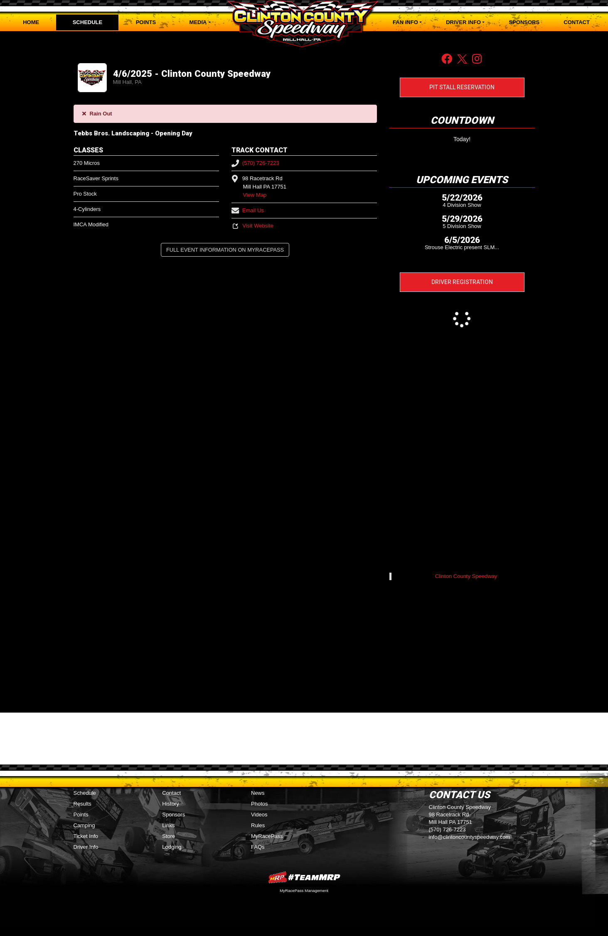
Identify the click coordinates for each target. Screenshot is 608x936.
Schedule (88, 22)
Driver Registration (462, 282)
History (170, 804)
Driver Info (86, 847)
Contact (577, 22)
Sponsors (524, 22)
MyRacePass (267, 836)
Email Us (247, 210)
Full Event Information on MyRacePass (225, 250)
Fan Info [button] (405, 22)
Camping (84, 825)
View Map (255, 195)
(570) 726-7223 (255, 163)
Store (168, 836)
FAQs (258, 847)
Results (82, 804)
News (258, 793)
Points (146, 22)
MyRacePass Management (304, 890)
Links (168, 825)
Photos (259, 804)
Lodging (171, 847)
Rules (258, 825)
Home (31, 22)
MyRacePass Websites (304, 877)
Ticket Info (86, 836)
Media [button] (198, 22)
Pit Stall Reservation (462, 87)
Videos (259, 814)
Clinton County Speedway (466, 576)
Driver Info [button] (463, 22)
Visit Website (252, 226)
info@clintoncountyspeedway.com (469, 837)
